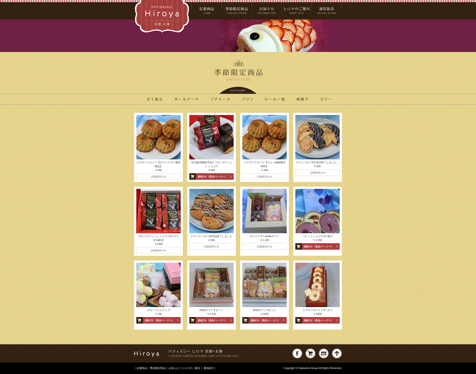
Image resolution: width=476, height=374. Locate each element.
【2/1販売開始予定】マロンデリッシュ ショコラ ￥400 (211, 166)
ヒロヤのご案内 (191, 368)
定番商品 (142, 368)
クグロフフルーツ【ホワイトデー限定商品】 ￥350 (159, 166)
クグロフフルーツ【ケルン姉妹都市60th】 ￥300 (264, 166)
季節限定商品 (158, 368)
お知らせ (174, 368)
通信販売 (208, 368)
